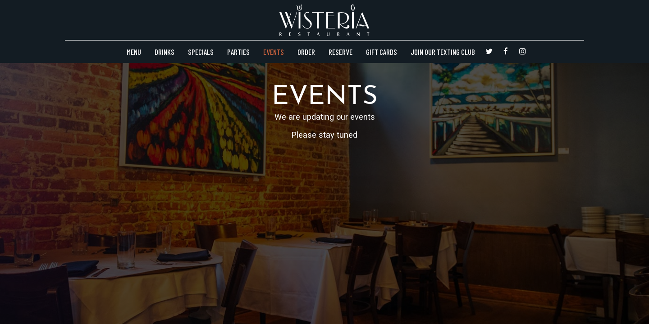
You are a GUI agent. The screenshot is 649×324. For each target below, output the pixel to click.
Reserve (340, 51)
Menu (134, 51)
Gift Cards (381, 51)
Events (273, 51)
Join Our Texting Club (443, 51)
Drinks (164, 51)
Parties (238, 51)
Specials (201, 51)
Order (306, 51)
